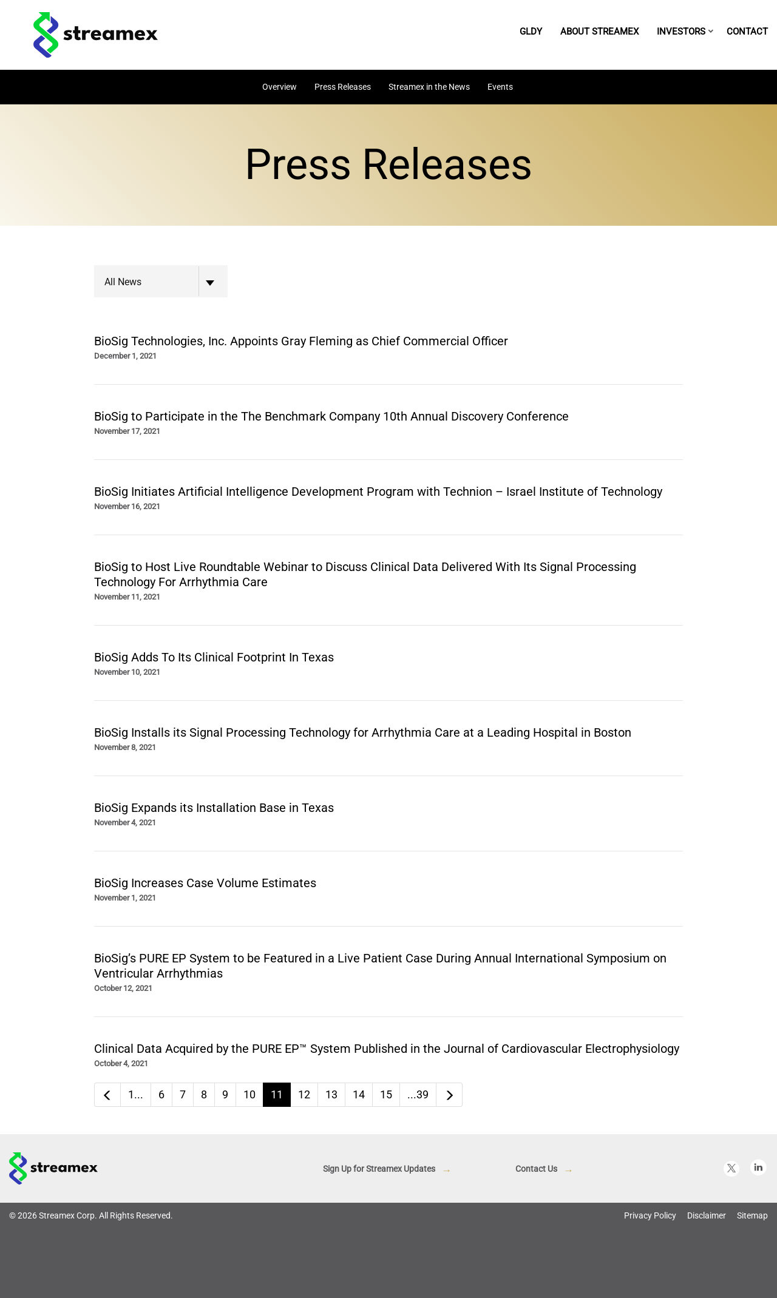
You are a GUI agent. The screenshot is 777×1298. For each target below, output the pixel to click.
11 (277, 1094)
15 (386, 1094)
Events (500, 87)
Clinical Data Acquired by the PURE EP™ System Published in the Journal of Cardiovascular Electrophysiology (386, 1048)
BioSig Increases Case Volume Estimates (205, 883)
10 (249, 1094)
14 (359, 1094)
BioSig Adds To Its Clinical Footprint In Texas (214, 657)
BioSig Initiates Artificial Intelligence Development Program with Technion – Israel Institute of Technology (378, 491)
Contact (747, 31)
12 (304, 1094)
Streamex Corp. (68, 1215)
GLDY (531, 31)
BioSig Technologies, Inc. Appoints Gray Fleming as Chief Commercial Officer (301, 341)
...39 (418, 1094)
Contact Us (536, 1169)
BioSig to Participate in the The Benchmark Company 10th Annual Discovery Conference (331, 416)
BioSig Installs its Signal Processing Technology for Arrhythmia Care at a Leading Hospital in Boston (362, 732)
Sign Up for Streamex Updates (379, 1169)
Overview (279, 87)
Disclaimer (706, 1215)
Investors (681, 31)
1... (135, 1094)
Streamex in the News (429, 87)
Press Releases (342, 87)
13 (331, 1094)
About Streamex (599, 31)
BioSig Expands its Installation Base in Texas (214, 807)
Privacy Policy (650, 1215)
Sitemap (752, 1215)
